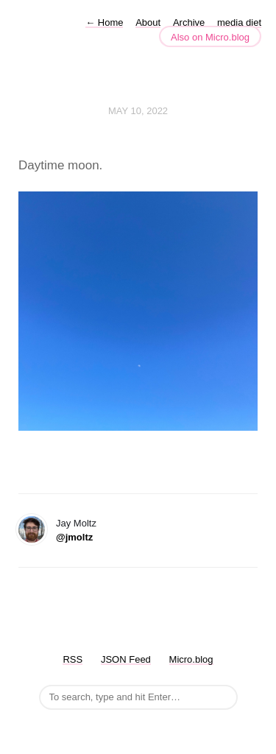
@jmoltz (74, 537)
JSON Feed (126, 659)
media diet (239, 22)
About (147, 22)
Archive (189, 22)
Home (104, 22)
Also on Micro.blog (210, 37)
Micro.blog (191, 659)
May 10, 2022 (138, 110)
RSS (72, 659)
